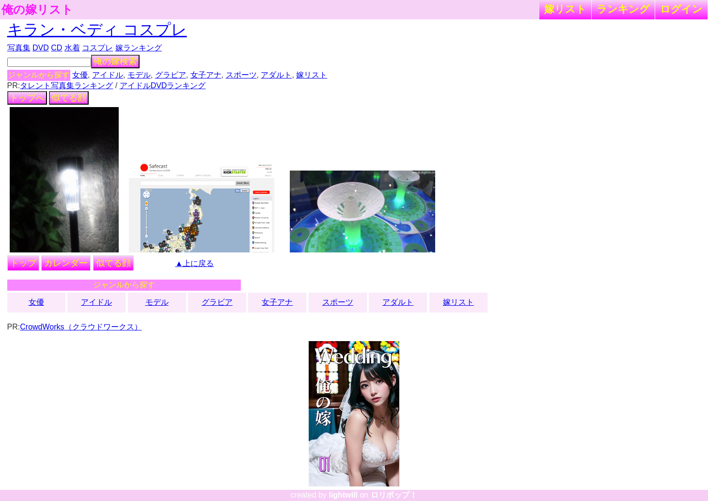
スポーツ (241, 75)
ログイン (681, 9)
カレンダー (66, 263)
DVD (40, 48)
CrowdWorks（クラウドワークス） (81, 327)
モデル (139, 75)
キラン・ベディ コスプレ (97, 29)
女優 (80, 75)
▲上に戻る (194, 263)
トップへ (27, 98)
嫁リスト (565, 9)
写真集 (19, 48)
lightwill (343, 495)
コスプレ (97, 48)
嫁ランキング (138, 48)
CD (56, 48)
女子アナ (205, 75)
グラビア (170, 75)
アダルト (276, 75)
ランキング (623, 9)
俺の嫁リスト (37, 9)
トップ (23, 263)
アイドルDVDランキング (163, 85)
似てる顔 (68, 98)
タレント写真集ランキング (66, 85)
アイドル (107, 75)
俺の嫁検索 (115, 61)
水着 (72, 48)
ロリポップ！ (394, 495)
